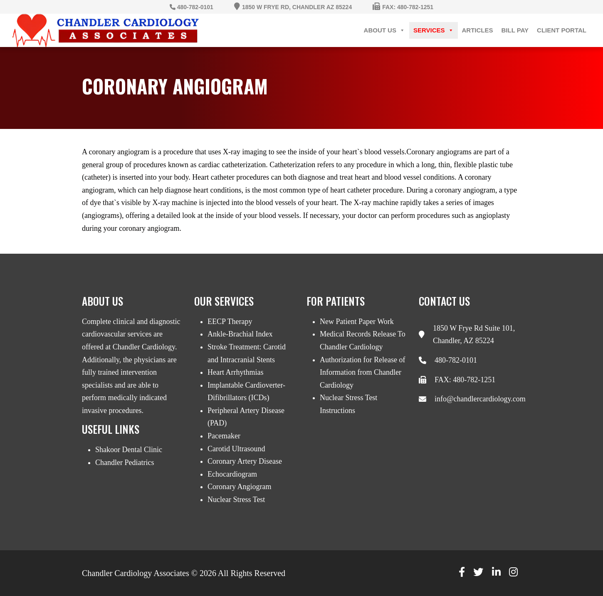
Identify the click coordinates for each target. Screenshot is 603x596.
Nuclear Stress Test (236, 499)
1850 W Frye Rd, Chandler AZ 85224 (297, 7)
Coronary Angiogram (239, 486)
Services (433, 30)
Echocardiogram (232, 474)
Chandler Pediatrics (124, 462)
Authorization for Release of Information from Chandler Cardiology (362, 372)
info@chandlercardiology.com (480, 399)
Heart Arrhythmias (235, 372)
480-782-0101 (456, 360)
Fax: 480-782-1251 (407, 7)
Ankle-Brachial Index (240, 334)
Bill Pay (515, 30)
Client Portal (561, 30)
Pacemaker (224, 436)
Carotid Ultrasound (236, 449)
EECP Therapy (230, 321)
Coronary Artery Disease (245, 461)
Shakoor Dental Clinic (128, 449)
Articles (477, 30)
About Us (384, 30)
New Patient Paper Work (357, 321)
